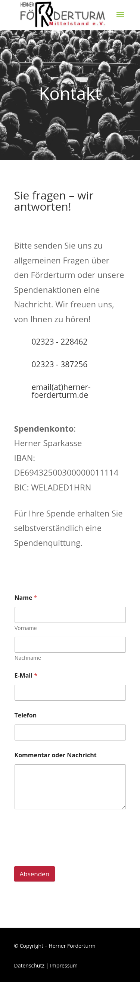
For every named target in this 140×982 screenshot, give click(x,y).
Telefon (26, 715)
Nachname (28, 658)
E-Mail (26, 675)
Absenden (35, 874)
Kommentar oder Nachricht (56, 755)
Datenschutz (29, 965)
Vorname (26, 628)
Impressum (64, 965)
